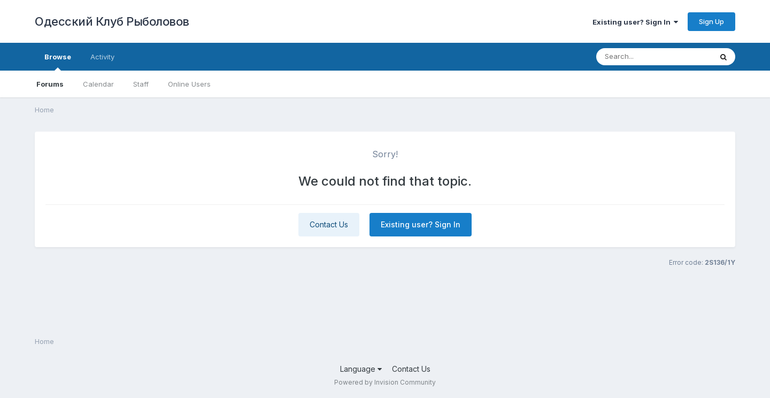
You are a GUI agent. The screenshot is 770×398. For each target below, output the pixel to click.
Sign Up (711, 21)
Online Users (189, 84)
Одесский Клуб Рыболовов (112, 21)
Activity (102, 56)
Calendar (98, 84)
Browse (57, 61)
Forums (50, 84)
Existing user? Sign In (635, 22)
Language (361, 368)
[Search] (654, 56)
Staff (141, 84)
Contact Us (329, 224)
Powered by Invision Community (385, 382)
